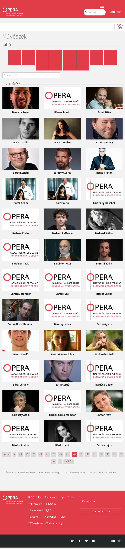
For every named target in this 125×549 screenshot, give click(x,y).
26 (60, 456)
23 (40, 456)
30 (88, 456)
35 (121, 456)
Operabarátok (51, 498)
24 (47, 456)
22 (34, 456)
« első (6, 456)
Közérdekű (50, 505)
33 (108, 456)
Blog (63, 518)
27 (67, 456)
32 (101, 456)
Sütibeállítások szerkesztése (102, 474)
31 (94, 456)
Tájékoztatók (35, 524)
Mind (15, 53)
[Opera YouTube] (93, 542)
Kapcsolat (34, 518)
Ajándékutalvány (53, 524)
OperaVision (67, 498)
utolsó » (69, 463)
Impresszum (35, 505)
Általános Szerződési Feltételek (20, 474)
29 (81, 456)
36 (54, 463)
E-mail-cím (88, 502)
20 (20, 456)
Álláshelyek (50, 518)
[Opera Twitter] (86, 542)
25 (54, 456)
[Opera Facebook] (79, 542)
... (83, 69)
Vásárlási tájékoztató (75, 474)
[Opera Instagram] (72, 542)
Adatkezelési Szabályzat (50, 474)
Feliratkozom (101, 513)
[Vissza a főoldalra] (13, 501)
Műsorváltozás (36, 511)
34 (114, 456)
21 (27, 456)
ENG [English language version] (119, 13)
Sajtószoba (34, 498)
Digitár (48, 511)
